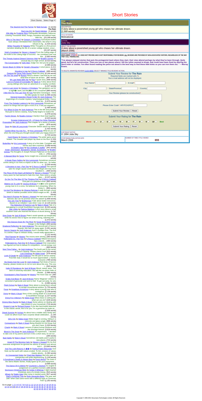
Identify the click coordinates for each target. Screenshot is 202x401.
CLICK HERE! (89, 71)
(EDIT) (68, 21)
